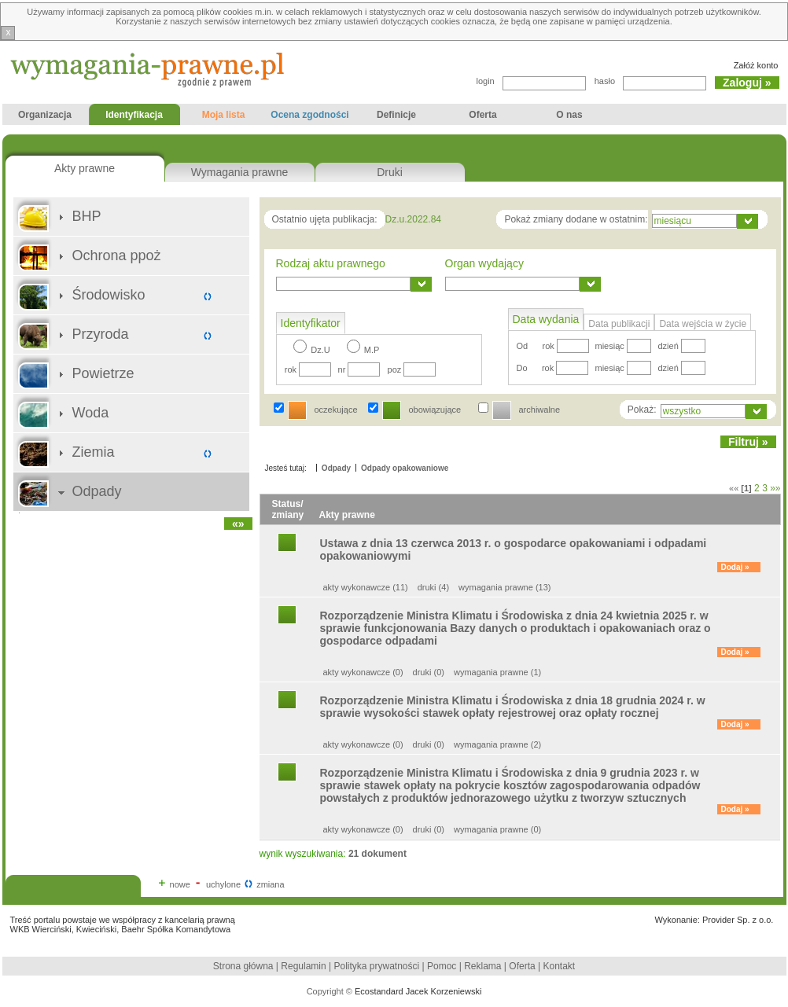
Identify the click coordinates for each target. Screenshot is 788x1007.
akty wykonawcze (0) (363, 672)
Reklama (482, 966)
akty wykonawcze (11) (365, 587)
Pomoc (441, 966)
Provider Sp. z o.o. (738, 919)
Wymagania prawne (240, 172)
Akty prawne (84, 168)
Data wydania (546, 319)
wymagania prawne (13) (504, 587)
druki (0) (428, 672)
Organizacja (45, 117)
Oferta (483, 117)
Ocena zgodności (310, 117)
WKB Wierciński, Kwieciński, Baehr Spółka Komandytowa (120, 929)
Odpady (97, 491)
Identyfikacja (132, 117)
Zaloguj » (747, 82)
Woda (90, 413)
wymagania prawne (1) (497, 672)
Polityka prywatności (378, 966)
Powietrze (103, 373)
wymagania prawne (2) (497, 744)
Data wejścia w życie (702, 323)
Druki (390, 172)
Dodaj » (735, 567)
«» (238, 523)
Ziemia (93, 452)
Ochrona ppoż (116, 255)
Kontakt (559, 966)
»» (775, 488)
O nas (570, 117)
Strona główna (243, 966)
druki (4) (433, 587)
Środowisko (108, 295)
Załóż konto (756, 65)
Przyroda (100, 334)
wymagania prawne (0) (497, 829)
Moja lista (224, 117)
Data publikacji (619, 323)
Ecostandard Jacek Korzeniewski (418, 991)
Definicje (397, 117)
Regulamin (303, 966)
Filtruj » (748, 442)
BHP (86, 216)
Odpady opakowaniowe (404, 468)
